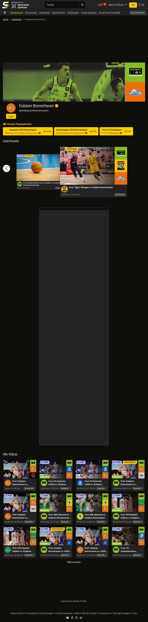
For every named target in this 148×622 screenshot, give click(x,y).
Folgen (11, 116)
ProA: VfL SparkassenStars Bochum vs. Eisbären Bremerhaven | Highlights (130, 550)
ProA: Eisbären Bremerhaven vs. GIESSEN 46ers (19, 483)
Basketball (17, 12)
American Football (109, 12)
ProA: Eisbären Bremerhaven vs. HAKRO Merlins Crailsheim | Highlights (59, 550)
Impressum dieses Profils (74, 601)
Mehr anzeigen (74, 561)
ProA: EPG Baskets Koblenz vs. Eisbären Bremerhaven (21, 550)
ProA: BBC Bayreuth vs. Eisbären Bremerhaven (95, 516)
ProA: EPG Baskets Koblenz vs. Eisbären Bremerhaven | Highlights (130, 516)
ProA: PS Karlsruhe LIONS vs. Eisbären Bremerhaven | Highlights (57, 483)
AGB (77, 613)
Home (5, 19)
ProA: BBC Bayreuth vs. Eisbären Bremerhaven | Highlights (59, 516)
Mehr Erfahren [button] (116, 4)
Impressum (105, 613)
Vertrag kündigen (122, 613)
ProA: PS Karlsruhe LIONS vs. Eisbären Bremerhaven (93, 483)
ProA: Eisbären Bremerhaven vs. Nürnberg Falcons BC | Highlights (131, 483)
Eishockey (31, 12)
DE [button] (141, 4)
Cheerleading (89, 12)
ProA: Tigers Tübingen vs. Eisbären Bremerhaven (91, 187)
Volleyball (73, 12)
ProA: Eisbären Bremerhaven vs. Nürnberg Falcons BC (21, 516)
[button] (6, 168)
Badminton (58, 12)
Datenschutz (17, 613)
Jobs (134, 613)
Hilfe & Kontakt (89, 613)
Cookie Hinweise (64, 613)
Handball (44, 12)
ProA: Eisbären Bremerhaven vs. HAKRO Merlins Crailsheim (96, 550)
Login (133, 5)
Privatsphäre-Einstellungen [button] (40, 613)
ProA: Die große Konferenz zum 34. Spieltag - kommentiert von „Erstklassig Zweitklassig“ (43, 184)
